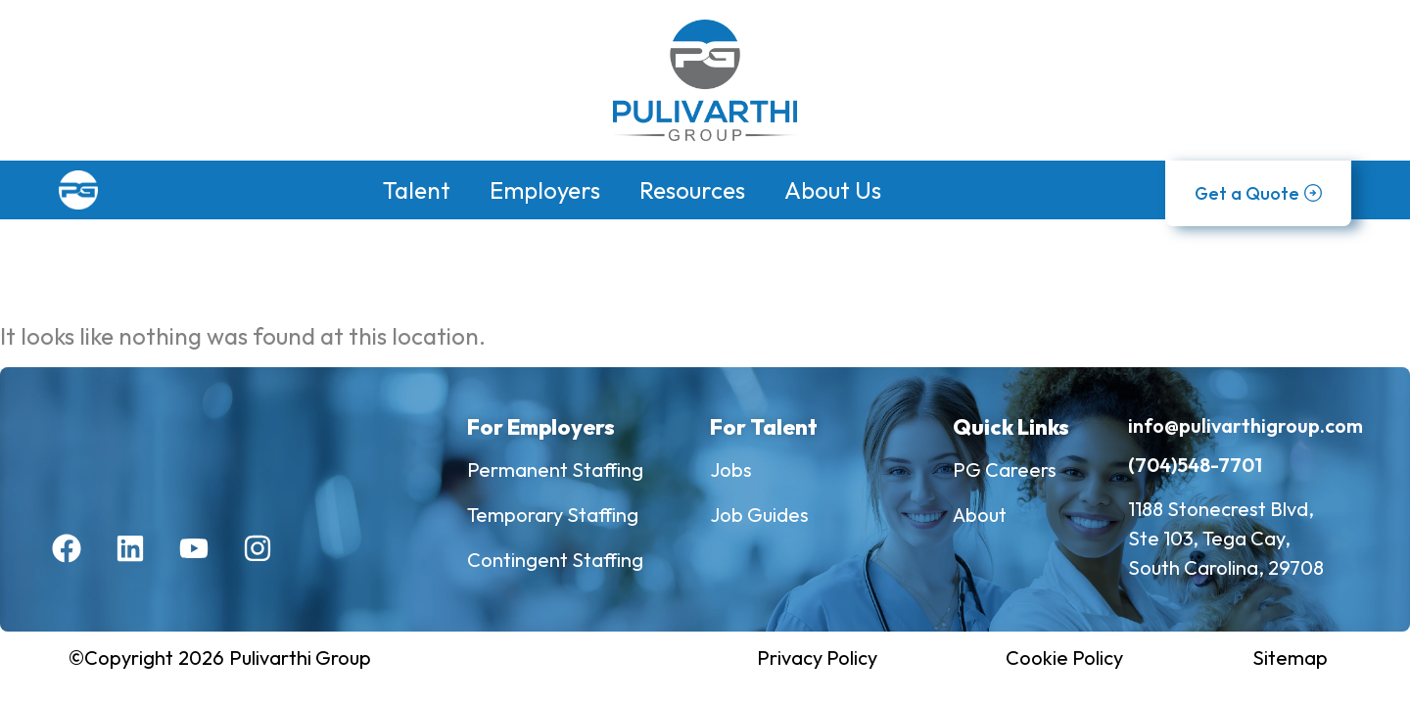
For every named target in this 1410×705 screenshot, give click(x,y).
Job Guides (759, 514)
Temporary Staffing (552, 514)
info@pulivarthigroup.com (1245, 425)
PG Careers (1005, 469)
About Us (832, 190)
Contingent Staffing (555, 559)
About (980, 514)
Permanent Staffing (555, 469)
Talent (416, 190)
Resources (692, 190)
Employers (545, 190)
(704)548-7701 (1195, 464)
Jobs (731, 469)
